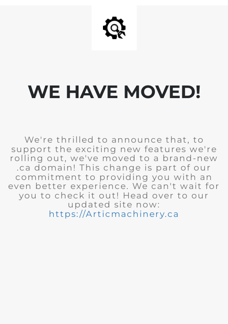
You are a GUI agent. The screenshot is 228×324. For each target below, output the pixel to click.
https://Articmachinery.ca (114, 214)
